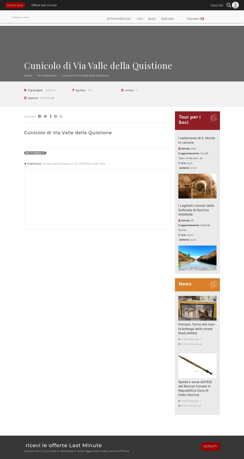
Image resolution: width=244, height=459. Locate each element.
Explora (167, 18)
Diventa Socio (15, 5)
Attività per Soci (119, 18)
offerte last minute (44, 5)
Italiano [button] (193, 18)
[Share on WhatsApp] (61, 116)
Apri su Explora (34, 153)
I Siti (140, 18)
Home (28, 75)
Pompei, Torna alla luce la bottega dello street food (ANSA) (196, 329)
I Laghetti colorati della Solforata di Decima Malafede (196, 210)
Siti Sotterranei (47, 75)
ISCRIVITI (210, 446)
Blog (152, 18)
